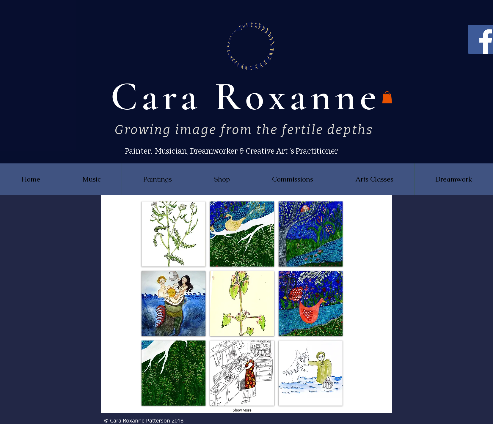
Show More (242, 410)
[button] (387, 97)
